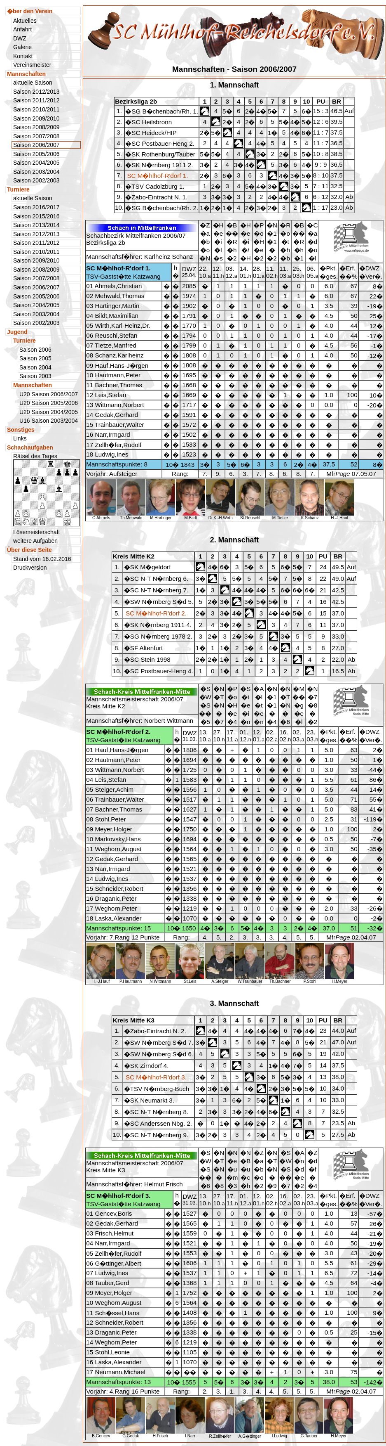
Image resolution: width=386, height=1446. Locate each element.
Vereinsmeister (32, 65)
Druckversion (30, 567)
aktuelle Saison (32, 82)
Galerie (22, 47)
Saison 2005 (35, 358)
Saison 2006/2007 (36, 287)
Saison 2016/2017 (36, 207)
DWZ (19, 38)
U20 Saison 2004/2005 (48, 412)
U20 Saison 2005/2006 (48, 403)
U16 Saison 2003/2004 (48, 420)
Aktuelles (25, 20)
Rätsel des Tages (46, 489)
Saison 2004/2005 (36, 162)
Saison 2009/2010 (36, 118)
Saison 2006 (35, 349)
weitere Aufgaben (35, 540)
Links (20, 438)
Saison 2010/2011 (36, 109)
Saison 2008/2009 (36, 127)
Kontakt (23, 56)
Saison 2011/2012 (36, 100)
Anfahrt (22, 29)
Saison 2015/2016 (36, 216)
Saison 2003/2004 (36, 171)
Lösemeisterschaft (36, 532)
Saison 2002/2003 (36, 180)
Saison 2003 (35, 376)
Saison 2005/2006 (36, 154)
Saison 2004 (35, 367)
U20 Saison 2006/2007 (48, 394)
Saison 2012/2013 (36, 91)
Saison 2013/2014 (36, 225)
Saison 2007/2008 (36, 136)
